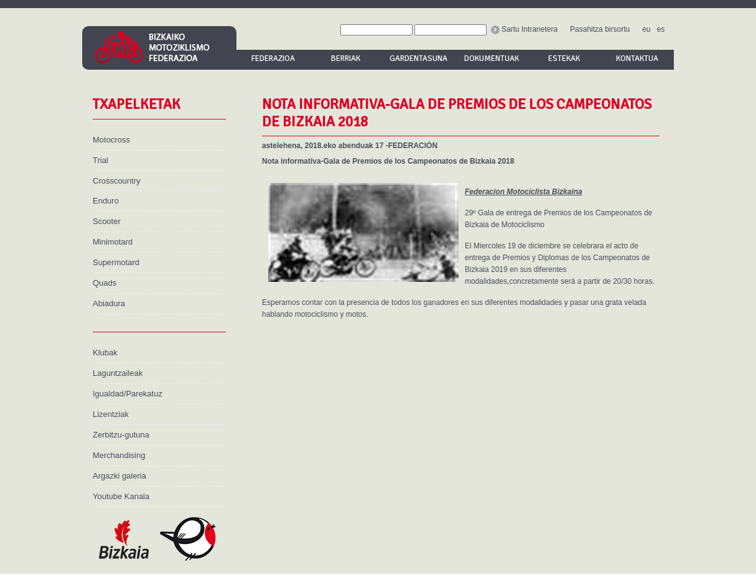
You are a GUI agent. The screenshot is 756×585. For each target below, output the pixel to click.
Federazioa (273, 58)
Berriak (345, 58)
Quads (104, 283)
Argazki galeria (119, 475)
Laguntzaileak (117, 373)
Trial (100, 160)
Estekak (564, 58)
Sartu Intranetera (524, 29)
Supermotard (116, 262)
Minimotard (113, 241)
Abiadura (109, 303)
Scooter (107, 221)
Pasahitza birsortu (600, 29)
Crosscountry (117, 180)
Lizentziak (111, 414)
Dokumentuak (491, 58)
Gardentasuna (418, 58)
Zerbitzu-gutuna (121, 434)
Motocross (111, 139)
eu (646, 29)
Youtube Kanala (121, 496)
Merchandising (119, 455)
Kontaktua (637, 58)
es (661, 29)
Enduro (106, 200)
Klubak (105, 352)
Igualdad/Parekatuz (127, 393)
